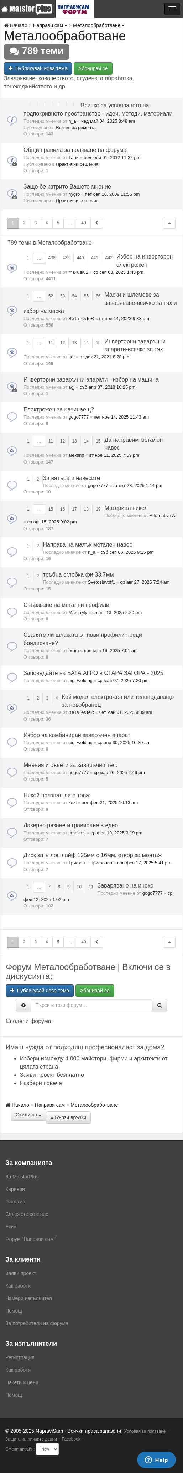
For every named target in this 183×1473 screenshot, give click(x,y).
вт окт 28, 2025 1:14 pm (137, 485)
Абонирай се (93, 68)
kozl (72, 802)
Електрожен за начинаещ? (58, 409)
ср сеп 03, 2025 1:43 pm (118, 272)
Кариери (15, 1189)
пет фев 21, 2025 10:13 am (110, 802)
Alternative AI (163, 515)
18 (86, 509)
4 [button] (47, 222)
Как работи (18, 1286)
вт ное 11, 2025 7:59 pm (114, 455)
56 (98, 295)
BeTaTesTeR (81, 318)
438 (52, 257)
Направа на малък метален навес (87, 545)
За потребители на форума (36, 1323)
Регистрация (20, 1357)
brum (73, 650)
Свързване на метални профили (66, 605)
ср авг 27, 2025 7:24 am (145, 582)
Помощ (13, 1311)
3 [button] (35, 222)
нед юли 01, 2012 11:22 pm (112, 157)
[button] (169, 223)
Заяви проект (20, 1273)
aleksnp (76, 455)
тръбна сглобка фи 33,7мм (78, 575)
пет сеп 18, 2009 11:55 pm (112, 194)
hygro (74, 194)
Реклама (15, 1202)
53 (62, 295)
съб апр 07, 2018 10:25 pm (108, 387)
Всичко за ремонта (76, 127)
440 (80, 257)
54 (74, 295)
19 (98, 509)
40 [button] (83, 222)
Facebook (71, 1439)
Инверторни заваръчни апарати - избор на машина (91, 380)
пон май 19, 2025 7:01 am (111, 650)
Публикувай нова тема (38, 68)
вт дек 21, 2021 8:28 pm (104, 356)
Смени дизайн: (20, 1449)
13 (74, 342)
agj (71, 356)
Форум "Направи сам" (30, 1239)
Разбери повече (41, 1083)
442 (109, 257)
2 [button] (24, 222)
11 (50, 342)
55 (86, 295)
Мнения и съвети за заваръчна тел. (70, 765)
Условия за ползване (145, 1431)
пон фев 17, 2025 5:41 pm (144, 862)
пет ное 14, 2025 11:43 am (121, 417)
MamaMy (77, 612)
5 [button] (58, 222)
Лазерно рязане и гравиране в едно (70, 825)
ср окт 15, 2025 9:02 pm (52, 522)
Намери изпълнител (28, 1298)
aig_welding (80, 680)
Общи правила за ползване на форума (74, 150)
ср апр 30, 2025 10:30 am (124, 742)
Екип (10, 1226)
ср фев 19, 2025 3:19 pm (116, 832)
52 (50, 295)
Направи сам (50, 25)
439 (66, 257)
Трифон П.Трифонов (90, 862)
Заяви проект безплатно (52, 1075)
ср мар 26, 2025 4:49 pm (119, 772)
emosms (76, 832)
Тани (73, 157)
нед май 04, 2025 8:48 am (108, 121)
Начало (15, 25)
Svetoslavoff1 (101, 582)
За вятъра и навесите (71, 478)
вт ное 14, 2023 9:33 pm (124, 318)
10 (79, 886)
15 (98, 342)
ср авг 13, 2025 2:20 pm (117, 612)
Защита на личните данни (31, 1439)
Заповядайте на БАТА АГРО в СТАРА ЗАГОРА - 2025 (93, 673)
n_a (72, 121)
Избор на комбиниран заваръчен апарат (76, 735)
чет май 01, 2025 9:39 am (125, 712)
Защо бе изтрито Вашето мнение (67, 187)
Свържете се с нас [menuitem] (26, 1214)
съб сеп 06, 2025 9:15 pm (126, 552)
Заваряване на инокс (125, 886)
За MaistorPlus (21, 1177)
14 (86, 342)
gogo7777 (78, 417)
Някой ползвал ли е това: (56, 795)
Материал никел (125, 508)
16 (62, 509)
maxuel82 (78, 272)
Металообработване (99, 25)
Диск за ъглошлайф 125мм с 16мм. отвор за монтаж (92, 855)
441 (94, 257)
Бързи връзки (68, 1117)
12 (62, 342)
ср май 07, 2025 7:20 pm (123, 680)
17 (74, 509)
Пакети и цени (21, 1382)
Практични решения (77, 164)
